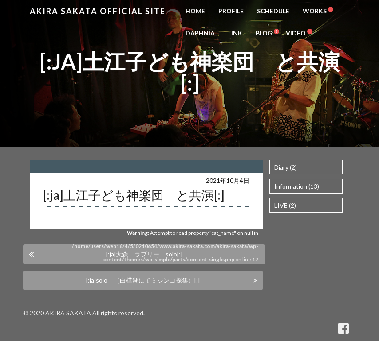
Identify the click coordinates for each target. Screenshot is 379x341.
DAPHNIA (200, 33)
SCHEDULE (273, 11)
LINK (235, 33)
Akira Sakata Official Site (98, 11)
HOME (195, 11)
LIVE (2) (285, 205)
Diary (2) (285, 167)
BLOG (264, 33)
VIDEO (296, 33)
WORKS (315, 11)
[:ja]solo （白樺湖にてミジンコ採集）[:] (143, 280)
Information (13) (296, 186)
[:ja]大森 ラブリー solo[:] (144, 254)
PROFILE (231, 11)
